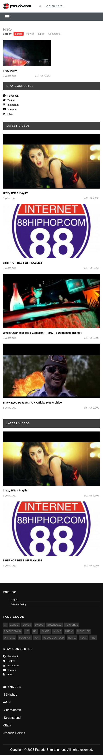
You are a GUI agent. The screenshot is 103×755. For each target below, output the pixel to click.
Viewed (30, 33)
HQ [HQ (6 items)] (35, 631)
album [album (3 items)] (14, 625)
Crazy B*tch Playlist (15, 193)
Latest (18, 33)
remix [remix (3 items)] (72, 638)
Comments (54, 33)
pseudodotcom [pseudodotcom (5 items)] (53, 638)
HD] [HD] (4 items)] (27, 631)
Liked (41, 33)
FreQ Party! (10, 70)
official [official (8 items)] (9, 638)
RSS (8, 113)
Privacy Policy (18, 604)
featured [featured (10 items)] (72, 625)
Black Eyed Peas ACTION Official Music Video (32, 402)
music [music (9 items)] (57, 631)
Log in (14, 599)
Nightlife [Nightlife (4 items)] (83, 631)
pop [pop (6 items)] (36, 638)
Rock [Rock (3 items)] (83, 638)
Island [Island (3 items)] (45, 631)
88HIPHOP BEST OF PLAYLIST (22, 262)
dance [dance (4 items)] (39, 625)
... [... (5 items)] (5, 625)
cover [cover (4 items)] (27, 625)
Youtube (10, 109)
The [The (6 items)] (93, 638)
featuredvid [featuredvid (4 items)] (12, 631)
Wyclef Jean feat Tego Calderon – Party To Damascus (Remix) (42, 332)
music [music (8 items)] (69, 631)
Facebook (11, 95)
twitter (9, 100)
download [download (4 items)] (55, 625)
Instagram (11, 104)
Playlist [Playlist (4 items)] (25, 638)
